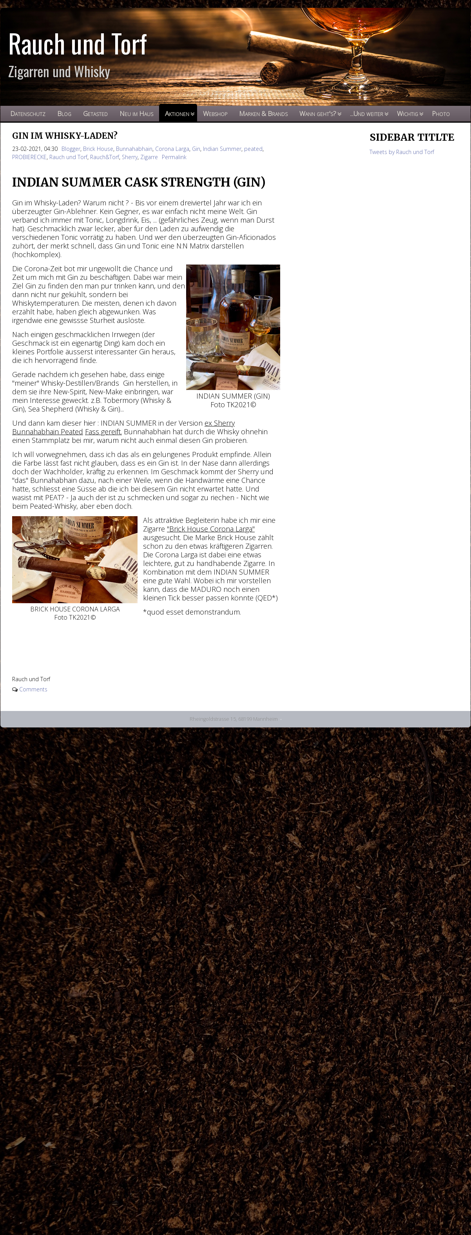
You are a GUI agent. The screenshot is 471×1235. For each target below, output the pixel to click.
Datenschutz (27, 113)
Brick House (98, 148)
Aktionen (177, 113)
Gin (196, 148)
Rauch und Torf (68, 157)
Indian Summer (222, 148)
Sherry (130, 157)
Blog (64, 113)
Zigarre (149, 157)
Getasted (95, 113)
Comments (33, 689)
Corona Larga (172, 148)
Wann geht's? (317, 113)
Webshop (215, 113)
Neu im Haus (136, 113)
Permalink (174, 157)
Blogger (71, 148)
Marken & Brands (263, 113)
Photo (441, 113)
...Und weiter (366, 113)
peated (253, 148)
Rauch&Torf (104, 157)
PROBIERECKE (29, 157)
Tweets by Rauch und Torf (402, 152)
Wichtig (407, 113)
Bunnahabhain (134, 148)
